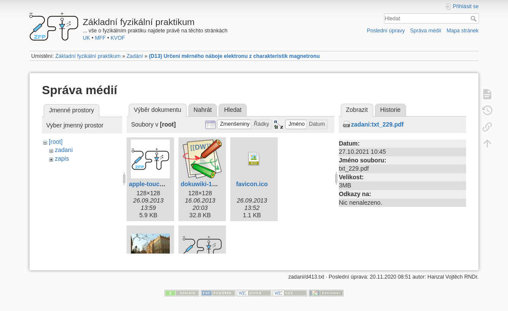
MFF (100, 38)
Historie (390, 109)
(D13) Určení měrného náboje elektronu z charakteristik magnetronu (234, 56)
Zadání (135, 56)
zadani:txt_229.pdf (377, 124)
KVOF (118, 38)
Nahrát (203, 109)
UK (86, 38)
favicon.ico (252, 184)
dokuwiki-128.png (206, 184)
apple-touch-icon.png (159, 184)
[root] (56, 141)
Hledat (474, 19)
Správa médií (425, 31)
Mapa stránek (463, 31)
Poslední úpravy (386, 31)
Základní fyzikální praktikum (88, 56)
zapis (62, 158)
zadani (64, 149)
